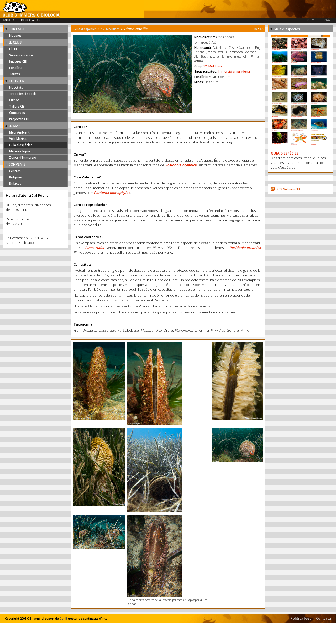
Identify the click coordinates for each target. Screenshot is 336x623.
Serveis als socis (21, 55)
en (262, 28)
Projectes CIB (19, 119)
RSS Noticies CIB (288, 189)
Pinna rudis (94, 247)
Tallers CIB (17, 106)
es (255, 28)
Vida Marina (18, 138)
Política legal (302, 618)
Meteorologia (19, 151)
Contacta (323, 618)
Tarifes (14, 74)
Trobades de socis (22, 94)
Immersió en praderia (234, 71)
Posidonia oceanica (181, 165)
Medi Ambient (19, 132)
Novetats (16, 87)
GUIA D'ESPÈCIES (284, 153)
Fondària (15, 68)
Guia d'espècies (20, 145)
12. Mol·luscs (110, 29)
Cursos (14, 100)
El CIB (13, 49)
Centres (15, 171)
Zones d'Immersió (22, 157)
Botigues (16, 177)
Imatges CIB (18, 61)
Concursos (17, 112)
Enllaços (15, 183)
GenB (63, 618)
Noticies (15, 35)
